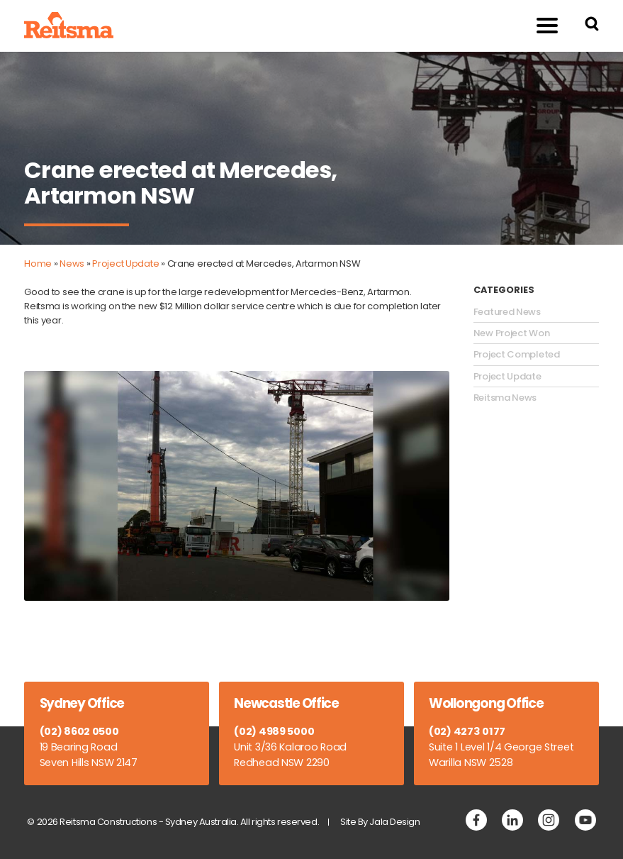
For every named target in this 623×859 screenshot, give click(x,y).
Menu (540, 25)
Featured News (507, 312)
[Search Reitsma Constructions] (592, 25)
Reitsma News (505, 398)
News (72, 263)
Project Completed (516, 354)
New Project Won (511, 333)
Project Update (125, 263)
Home (38, 263)
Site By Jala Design (380, 821)
